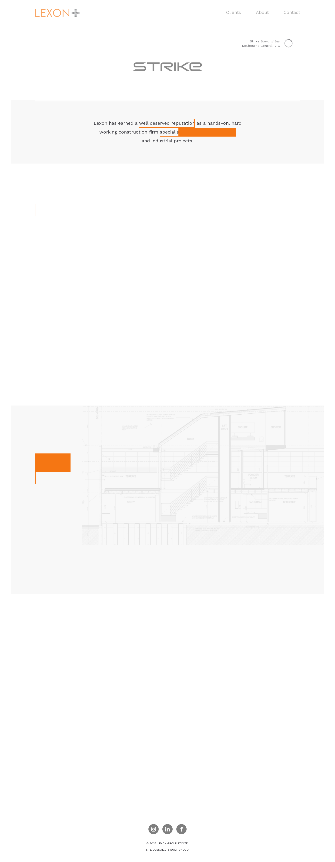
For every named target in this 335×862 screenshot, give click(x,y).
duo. (186, 849)
